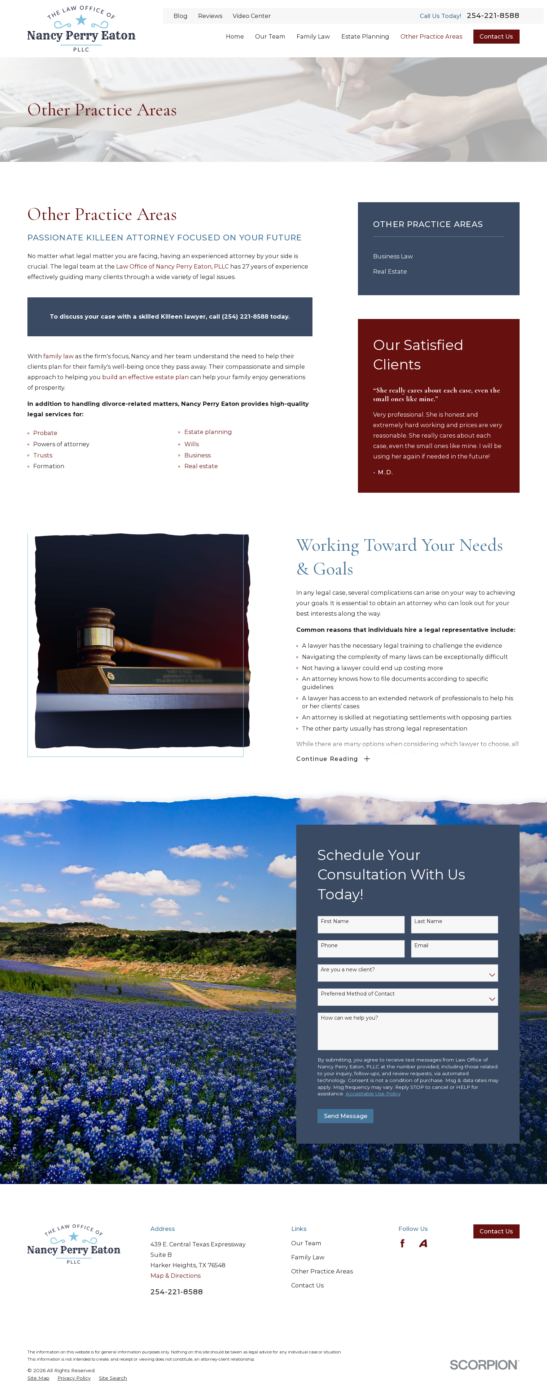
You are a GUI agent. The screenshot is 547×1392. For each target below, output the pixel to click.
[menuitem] (438, 256)
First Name (345, 921)
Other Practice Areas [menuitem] (431, 36)
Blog (181, 15)
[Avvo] (423, 1243)
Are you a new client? (358, 970)
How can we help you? (360, 1018)
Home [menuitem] (235, 36)
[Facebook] (402, 1243)
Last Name (439, 921)
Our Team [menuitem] (270, 36)
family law (58, 356)
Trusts (42, 455)
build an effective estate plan (145, 377)
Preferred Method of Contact (368, 994)
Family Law (307, 1257)
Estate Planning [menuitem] (365, 36)
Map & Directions (175, 1275)
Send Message (356, 1116)
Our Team (306, 1243)
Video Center (252, 15)
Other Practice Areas (322, 1271)
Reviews (210, 15)
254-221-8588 (493, 15)
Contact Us (496, 36)
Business (197, 455)
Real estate (201, 466)
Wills (191, 444)
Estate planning (208, 431)
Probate (45, 432)
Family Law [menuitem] (313, 36)
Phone (339, 946)
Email (432, 946)
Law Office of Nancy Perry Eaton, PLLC (172, 266)
